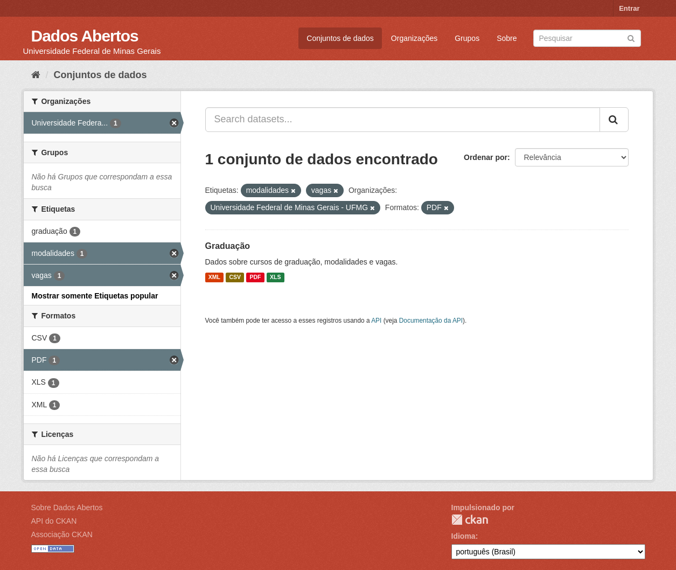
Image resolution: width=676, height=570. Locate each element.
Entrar (629, 8)
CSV (235, 277)
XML (214, 277)
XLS (275, 277)
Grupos (467, 38)
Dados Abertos (84, 36)
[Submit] (631, 37)
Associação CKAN (62, 534)
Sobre (507, 38)
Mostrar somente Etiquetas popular (95, 295)
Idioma (463, 536)
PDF (255, 277)
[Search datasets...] (402, 119)
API (376, 320)
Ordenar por (485, 157)
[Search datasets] (587, 38)
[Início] (35, 74)
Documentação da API (431, 320)
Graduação (227, 246)
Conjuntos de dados (340, 38)
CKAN (469, 519)
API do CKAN (54, 521)
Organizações (414, 38)
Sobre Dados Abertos (67, 507)
